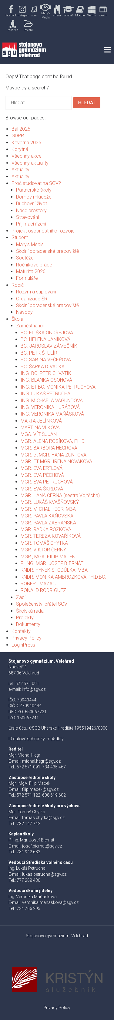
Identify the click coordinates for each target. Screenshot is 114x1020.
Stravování (27, 217)
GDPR (18, 136)
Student (20, 237)
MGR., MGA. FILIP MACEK (48, 557)
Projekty (25, 617)
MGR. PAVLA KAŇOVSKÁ (47, 516)
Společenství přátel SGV (41, 604)
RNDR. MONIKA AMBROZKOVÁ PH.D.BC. (63, 577)
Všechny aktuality (30, 163)
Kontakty (21, 631)
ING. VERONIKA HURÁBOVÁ (50, 407)
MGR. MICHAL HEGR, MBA (48, 509)
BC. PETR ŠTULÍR (39, 353)
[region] (57, 17)
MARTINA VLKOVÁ (40, 427)
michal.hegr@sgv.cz (41, 761)
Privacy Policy (27, 638)
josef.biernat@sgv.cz (42, 846)
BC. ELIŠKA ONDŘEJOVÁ (47, 333)
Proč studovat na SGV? (36, 183)
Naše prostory (31, 210)
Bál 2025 (21, 129)
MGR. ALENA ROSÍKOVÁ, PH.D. (53, 441)
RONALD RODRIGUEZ (43, 590)
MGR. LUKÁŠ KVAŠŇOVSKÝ (50, 502)
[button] (11, 11)
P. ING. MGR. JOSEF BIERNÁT (52, 563)
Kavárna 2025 (26, 142)
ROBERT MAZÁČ (38, 584)
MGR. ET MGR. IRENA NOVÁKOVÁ (56, 461)
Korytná (20, 149)
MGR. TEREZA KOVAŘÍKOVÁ (51, 536)
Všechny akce (27, 156)
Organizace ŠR (31, 299)
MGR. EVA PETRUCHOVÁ (47, 482)
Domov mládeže (34, 197)
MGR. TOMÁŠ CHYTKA (44, 543)
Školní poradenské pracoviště (47, 251)
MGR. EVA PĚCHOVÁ (42, 475)
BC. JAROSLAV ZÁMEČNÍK (49, 346)
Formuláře (27, 278)
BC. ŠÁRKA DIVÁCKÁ (43, 367)
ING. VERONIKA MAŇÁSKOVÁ (52, 414)
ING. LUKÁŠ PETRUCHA (45, 393)
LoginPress (23, 645)
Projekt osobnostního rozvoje (43, 231)
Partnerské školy (34, 190)
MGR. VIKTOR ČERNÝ (43, 550)
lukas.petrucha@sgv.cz (44, 874)
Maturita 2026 (30, 271)
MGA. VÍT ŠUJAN (39, 434)
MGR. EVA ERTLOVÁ (41, 468)
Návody (24, 312)
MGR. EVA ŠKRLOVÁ (42, 489)
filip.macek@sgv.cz (40, 789)
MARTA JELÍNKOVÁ (41, 421)
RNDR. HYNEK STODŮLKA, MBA (54, 570)
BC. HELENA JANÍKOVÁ (45, 339)
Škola (17, 319)
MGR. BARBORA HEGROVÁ (49, 448)
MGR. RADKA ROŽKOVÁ (46, 529)
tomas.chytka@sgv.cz (43, 817)
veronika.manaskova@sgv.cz (50, 902)
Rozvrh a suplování (36, 292)
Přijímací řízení (31, 224)
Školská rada (30, 611)
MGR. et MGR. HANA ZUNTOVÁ (53, 455)
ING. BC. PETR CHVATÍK (46, 373)
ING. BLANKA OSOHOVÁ (46, 380)
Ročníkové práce (34, 265)
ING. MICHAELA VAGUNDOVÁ (52, 400)
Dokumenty (28, 624)
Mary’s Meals (30, 244)
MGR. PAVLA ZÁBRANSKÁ (48, 523)
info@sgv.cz (33, 689)
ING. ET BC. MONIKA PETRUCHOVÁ (58, 387)
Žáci (20, 597)
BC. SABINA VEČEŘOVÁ (46, 360)
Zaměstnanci (30, 326)
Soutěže (25, 258)
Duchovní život (31, 203)
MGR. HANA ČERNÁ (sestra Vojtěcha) (60, 495)
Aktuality (20, 169)
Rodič (18, 285)
